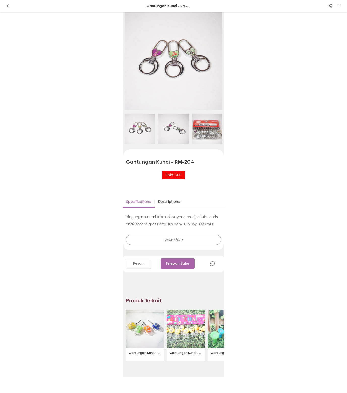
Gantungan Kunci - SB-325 (186, 353)
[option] (173, 61)
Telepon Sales (178, 263)
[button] (173, 240)
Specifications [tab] (138, 201)
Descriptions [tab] (169, 201)
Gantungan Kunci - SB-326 (145, 353)
